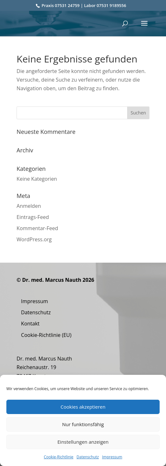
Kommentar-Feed (37, 228)
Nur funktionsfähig (83, 424)
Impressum (112, 457)
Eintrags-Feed (33, 217)
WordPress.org (34, 239)
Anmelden (29, 205)
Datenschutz (87, 457)
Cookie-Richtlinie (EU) (46, 335)
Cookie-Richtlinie (58, 457)
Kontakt (30, 323)
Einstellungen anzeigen (82, 442)
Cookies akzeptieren (83, 407)
